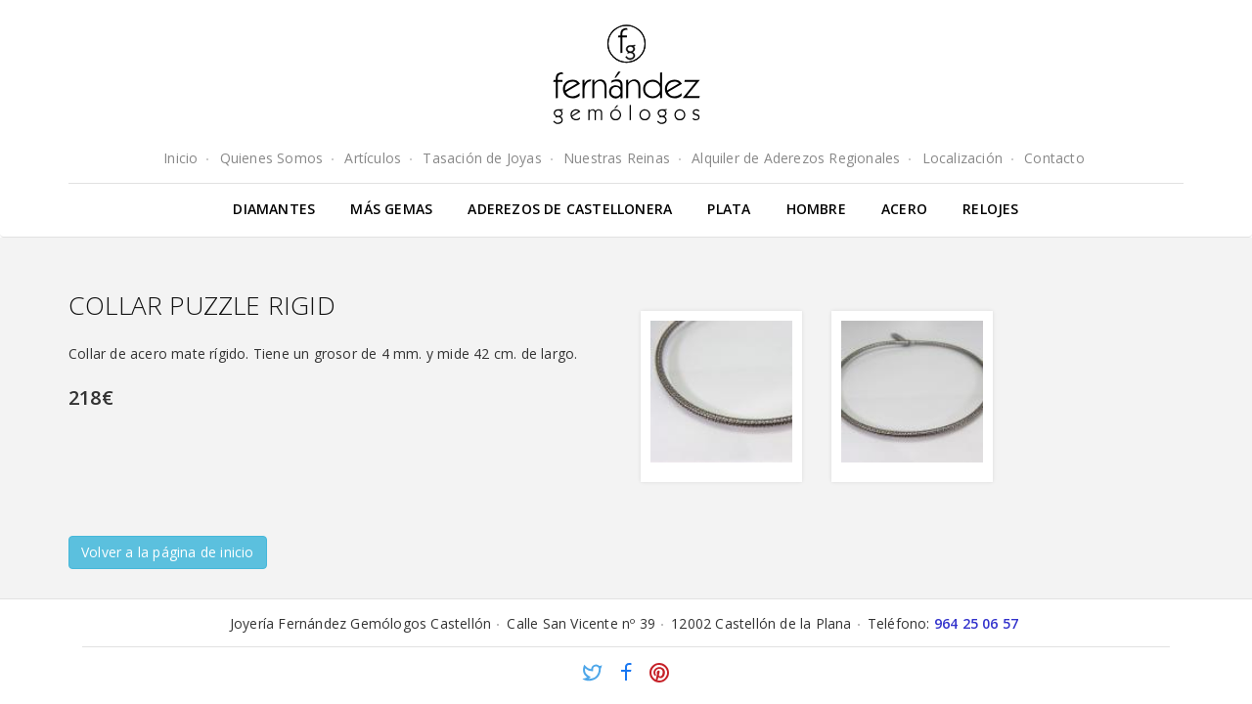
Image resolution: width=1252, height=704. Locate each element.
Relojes (990, 208)
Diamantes (274, 208)
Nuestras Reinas (616, 158)
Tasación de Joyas (482, 158)
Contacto (1054, 158)
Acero (904, 208)
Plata (728, 208)
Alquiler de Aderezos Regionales (796, 158)
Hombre (816, 208)
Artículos (372, 158)
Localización (962, 158)
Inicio (180, 158)
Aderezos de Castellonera (570, 208)
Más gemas (391, 208)
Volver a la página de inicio (167, 552)
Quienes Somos (272, 158)
